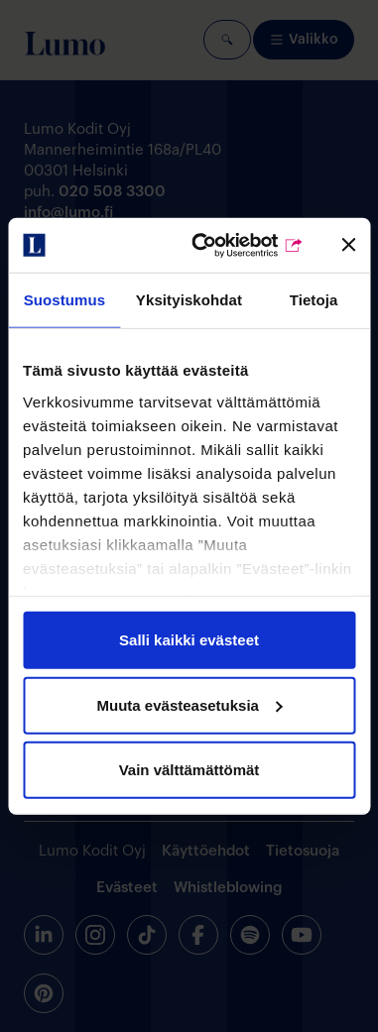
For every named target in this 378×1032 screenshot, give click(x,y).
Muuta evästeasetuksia (190, 704)
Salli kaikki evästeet (189, 639)
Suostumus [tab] (65, 299)
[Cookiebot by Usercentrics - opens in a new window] (227, 245)
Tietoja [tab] (314, 299)
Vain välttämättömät (189, 769)
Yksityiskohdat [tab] (189, 299)
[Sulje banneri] (348, 245)
